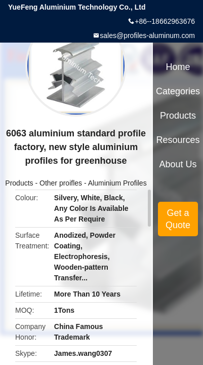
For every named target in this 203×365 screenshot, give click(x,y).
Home (178, 67)
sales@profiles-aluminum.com (147, 35)
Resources (178, 140)
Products (19, 183)
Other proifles (60, 183)
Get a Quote (178, 219)
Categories (178, 91)
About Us (178, 164)
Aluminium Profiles (117, 183)
